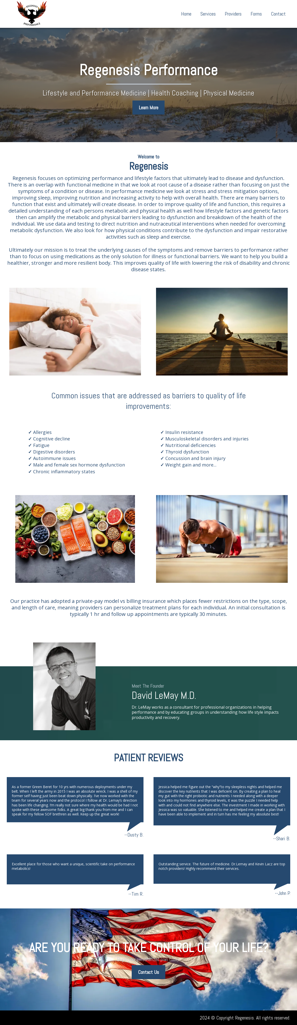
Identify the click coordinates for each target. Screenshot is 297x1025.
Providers (233, 14)
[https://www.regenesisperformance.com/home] (32, 14)
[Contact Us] (148, 972)
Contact (278, 14)
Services (208, 14)
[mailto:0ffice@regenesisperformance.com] (16, 1017)
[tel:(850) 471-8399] (34, 1017)
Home (186, 14)
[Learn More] (148, 108)
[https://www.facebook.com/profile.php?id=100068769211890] (52, 1017)
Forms (256, 14)
